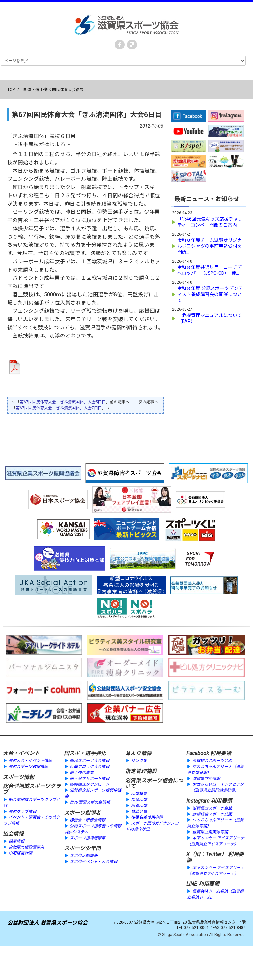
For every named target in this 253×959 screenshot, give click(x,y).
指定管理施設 (141, 771)
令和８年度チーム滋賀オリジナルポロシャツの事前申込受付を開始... (209, 245)
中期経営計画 (20, 853)
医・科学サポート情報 (89, 778)
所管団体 (139, 805)
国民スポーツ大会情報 (89, 760)
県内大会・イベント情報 (30, 760)
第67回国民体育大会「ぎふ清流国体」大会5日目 (63, 402)
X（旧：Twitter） (206, 854)
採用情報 (16, 841)
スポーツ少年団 (82, 848)
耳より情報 (138, 753)
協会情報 (13, 834)
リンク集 (139, 760)
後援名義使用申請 (147, 817)
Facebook (120, 44)
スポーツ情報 (18, 777)
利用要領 (220, 753)
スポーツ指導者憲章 (87, 838)
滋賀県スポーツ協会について (154, 783)
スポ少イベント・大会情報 (93, 861)
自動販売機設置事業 (26, 847)
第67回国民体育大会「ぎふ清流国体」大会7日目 (59, 408)
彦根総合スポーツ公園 (212, 760)
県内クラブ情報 (22, 811)
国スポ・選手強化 (85, 753)
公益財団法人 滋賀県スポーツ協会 (47, 923)
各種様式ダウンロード (89, 784)
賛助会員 (139, 811)
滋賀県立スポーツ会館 (212, 808)
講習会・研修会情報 (87, 820)
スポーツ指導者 (82, 813)
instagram (132, 44)
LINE (191, 884)
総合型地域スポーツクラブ (32, 789)
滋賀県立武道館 (206, 778)
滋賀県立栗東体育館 (210, 832)
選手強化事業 (82, 772)
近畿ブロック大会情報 (89, 766)
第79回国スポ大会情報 (90, 802)
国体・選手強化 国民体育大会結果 (53, 89)
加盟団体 (139, 799)
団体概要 (139, 793)
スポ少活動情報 (84, 855)
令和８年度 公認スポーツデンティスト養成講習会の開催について (210, 294)
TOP (11, 89)
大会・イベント (21, 753)
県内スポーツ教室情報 (28, 766)
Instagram (198, 801)
